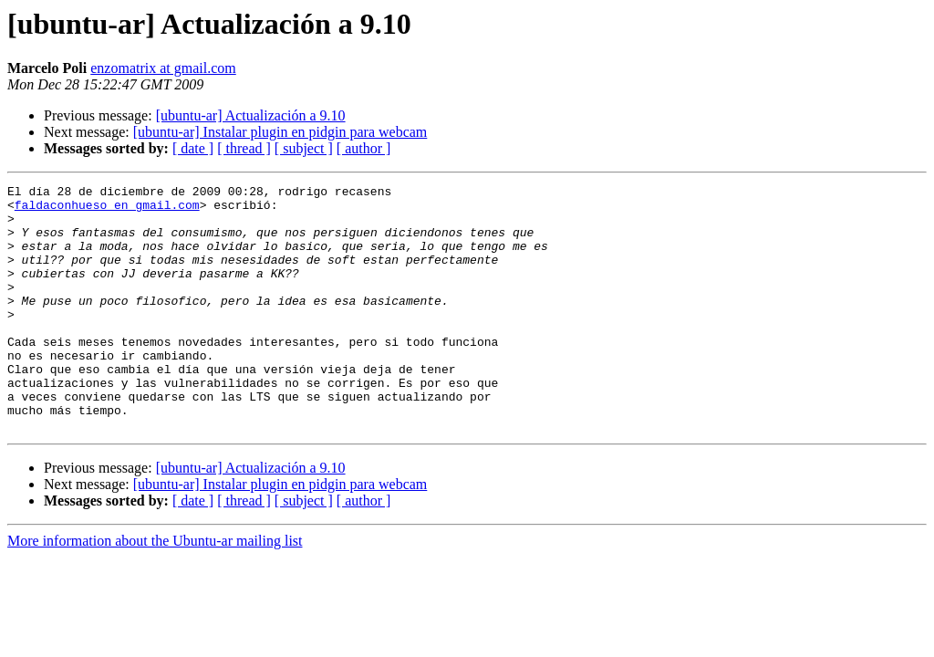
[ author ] (364, 148)
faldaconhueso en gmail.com (107, 210)
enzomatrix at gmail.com (163, 68)
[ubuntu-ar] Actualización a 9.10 (251, 115)
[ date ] (192, 148)
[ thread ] (244, 148)
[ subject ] (304, 148)
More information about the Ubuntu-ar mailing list (155, 590)
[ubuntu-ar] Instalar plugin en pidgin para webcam (280, 132)
